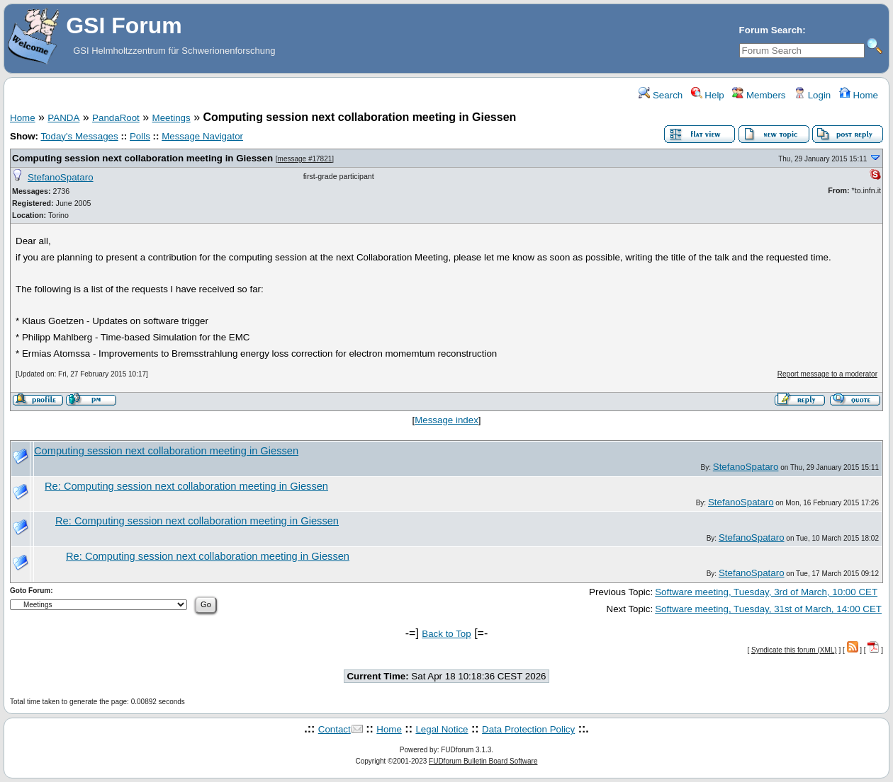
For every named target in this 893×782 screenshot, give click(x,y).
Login (812, 95)
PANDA (63, 118)
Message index (446, 420)
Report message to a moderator (827, 374)
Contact (334, 729)
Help (707, 95)
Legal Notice (441, 729)
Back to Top (446, 633)
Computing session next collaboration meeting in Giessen (142, 158)
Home (858, 95)
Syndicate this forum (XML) (794, 650)
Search (661, 95)
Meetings (171, 118)
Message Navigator (202, 136)
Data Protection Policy (528, 729)
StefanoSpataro (61, 177)
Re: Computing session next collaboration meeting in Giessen (186, 486)
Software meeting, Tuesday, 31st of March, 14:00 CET (768, 609)
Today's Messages (79, 136)
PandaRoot (116, 118)
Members (758, 95)
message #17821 (305, 159)
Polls (140, 136)
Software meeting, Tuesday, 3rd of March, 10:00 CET (766, 592)
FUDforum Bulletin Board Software (483, 761)
